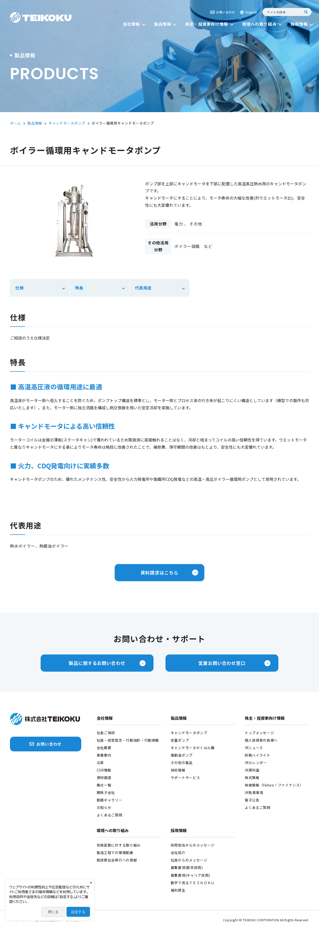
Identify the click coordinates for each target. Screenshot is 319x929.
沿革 (100, 762)
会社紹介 (178, 852)
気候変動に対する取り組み (119, 845)
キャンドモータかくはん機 (193, 747)
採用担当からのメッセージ (193, 845)
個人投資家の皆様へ (261, 740)
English (251, 12)
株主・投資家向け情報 (265, 718)
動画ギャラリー (109, 799)
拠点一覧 (104, 785)
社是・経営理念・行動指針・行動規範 (128, 740)
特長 (79, 288)
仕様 (19, 288)
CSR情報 (104, 770)
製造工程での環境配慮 (115, 852)
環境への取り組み (113, 830)
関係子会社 (106, 792)
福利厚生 (178, 890)
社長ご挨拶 (106, 732)
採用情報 (179, 830)
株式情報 (252, 777)
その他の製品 (182, 762)
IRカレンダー (256, 762)
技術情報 (178, 770)
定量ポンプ (180, 740)
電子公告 (252, 799)
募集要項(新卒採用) (187, 867)
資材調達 (104, 777)
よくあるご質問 (109, 814)
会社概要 (104, 747)
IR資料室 (252, 770)
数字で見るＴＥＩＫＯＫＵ (193, 882)
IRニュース (254, 747)
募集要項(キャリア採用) (190, 875)
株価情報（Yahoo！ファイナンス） (274, 785)
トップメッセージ (259, 732)
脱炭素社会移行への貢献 (117, 860)
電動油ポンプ (182, 755)
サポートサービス (185, 777)
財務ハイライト (257, 755)
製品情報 (179, 718)
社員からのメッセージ (189, 860)
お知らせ (104, 807)
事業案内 (104, 755)
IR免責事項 (254, 792)
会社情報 (105, 718)
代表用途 (143, 288)
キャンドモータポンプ (189, 732)
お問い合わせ (225, 12)
